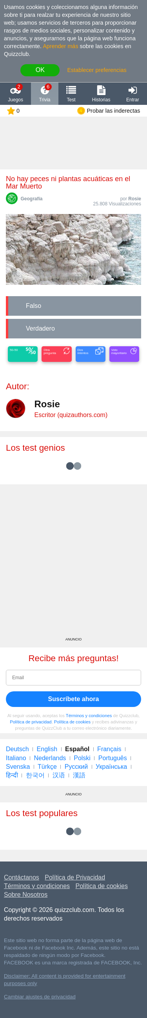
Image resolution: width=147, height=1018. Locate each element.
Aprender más (60, 46)
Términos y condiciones (89, 715)
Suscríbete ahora (73, 699)
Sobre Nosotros (25, 894)
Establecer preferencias (96, 70)
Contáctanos (21, 877)
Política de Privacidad (75, 877)
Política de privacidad (30, 721)
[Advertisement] (73, 563)
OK (40, 70)
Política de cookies (72, 721)
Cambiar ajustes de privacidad (40, 997)
